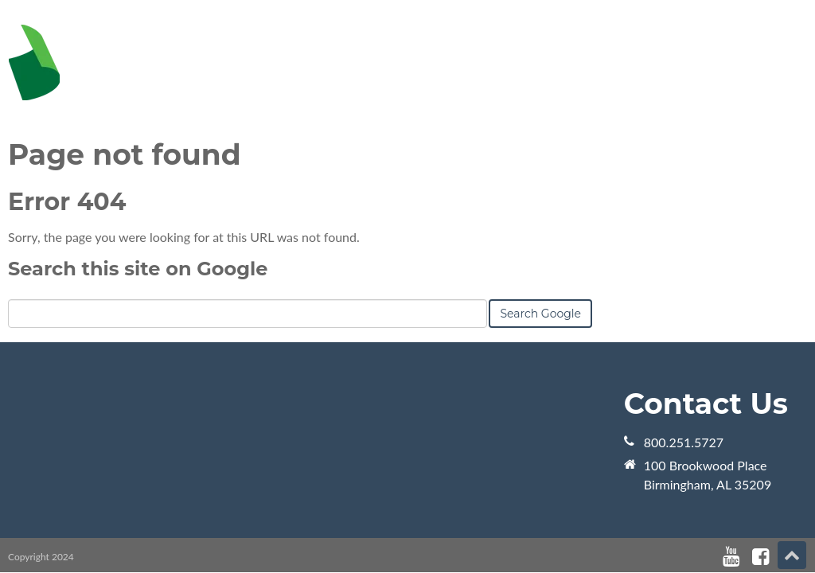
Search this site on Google (137, 268)
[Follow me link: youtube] (731, 557)
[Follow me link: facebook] (760, 557)
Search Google (540, 313)
